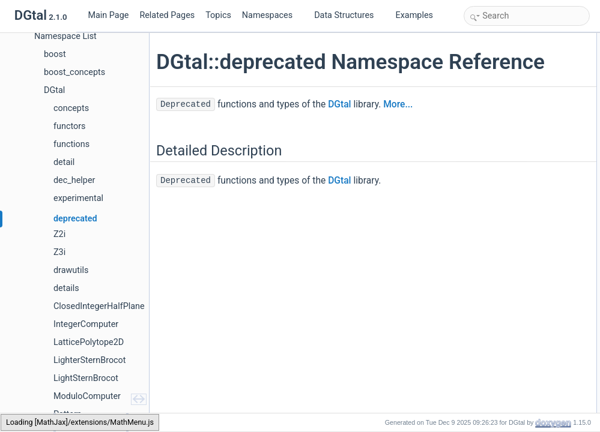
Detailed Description (499, 39)
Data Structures (348, 15)
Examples (414, 15)
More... (398, 129)
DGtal (339, 129)
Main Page (108, 15)
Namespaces (272, 15)
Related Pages (167, 15)
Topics (218, 15)
